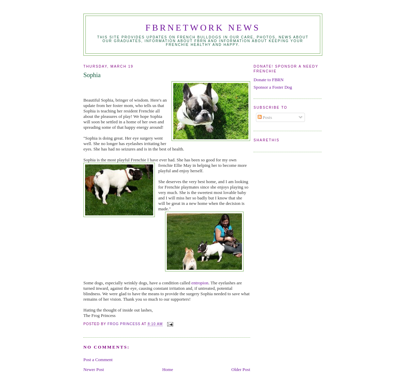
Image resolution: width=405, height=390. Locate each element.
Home (167, 369)
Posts (265, 117)
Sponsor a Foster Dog (273, 87)
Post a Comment (98, 359)
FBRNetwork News (202, 28)
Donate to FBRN (269, 79)
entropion (199, 282)
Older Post (240, 369)
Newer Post (93, 369)
